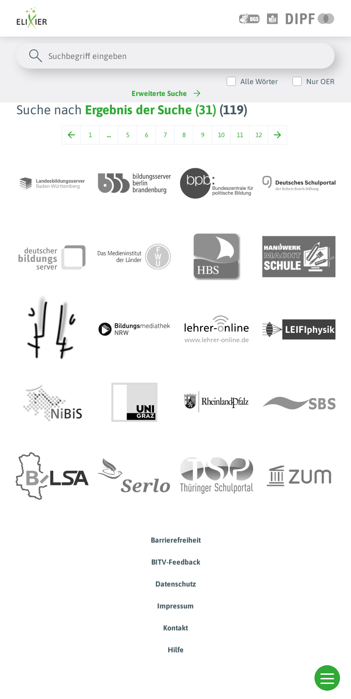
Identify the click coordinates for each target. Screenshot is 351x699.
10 (221, 135)
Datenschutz (175, 584)
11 (240, 135)
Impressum (175, 606)
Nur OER (320, 81)
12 (258, 135)
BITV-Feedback (175, 562)
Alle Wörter (259, 81)
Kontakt (175, 628)
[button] (327, 678)
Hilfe (176, 650)
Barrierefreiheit (176, 540)
